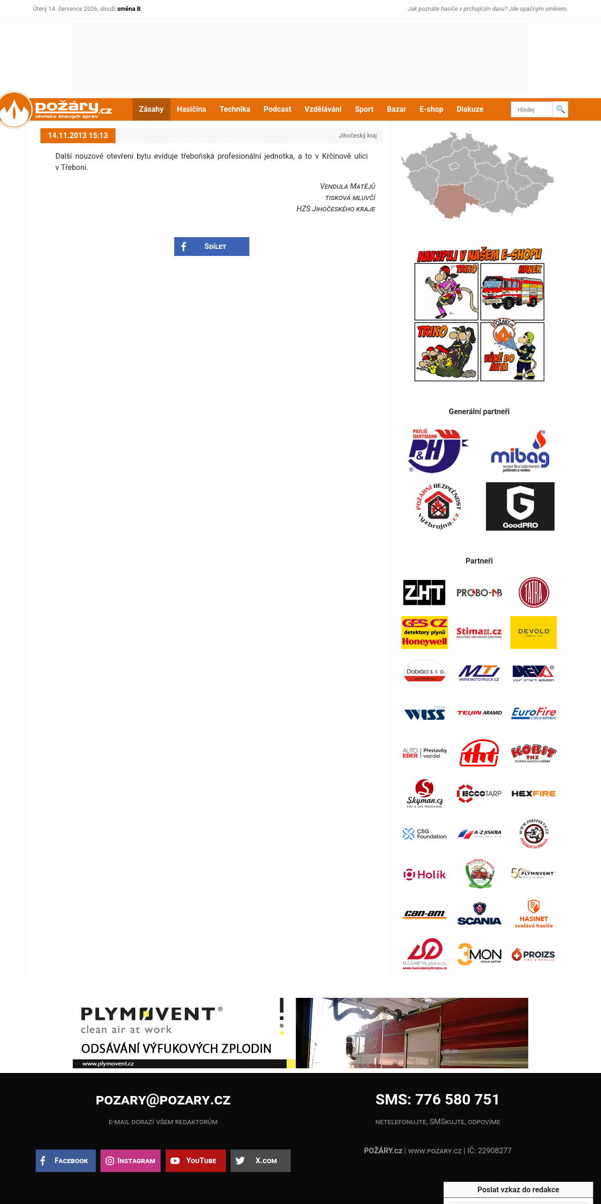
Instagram (136, 1160)
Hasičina (191, 109)
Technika (235, 109)
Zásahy (151, 109)
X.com (266, 1160)
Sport (364, 109)
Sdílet (215, 246)
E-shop (432, 109)
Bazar (396, 109)
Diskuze (470, 109)
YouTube (201, 1160)
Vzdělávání (323, 109)
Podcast (278, 109)
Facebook (71, 1160)
